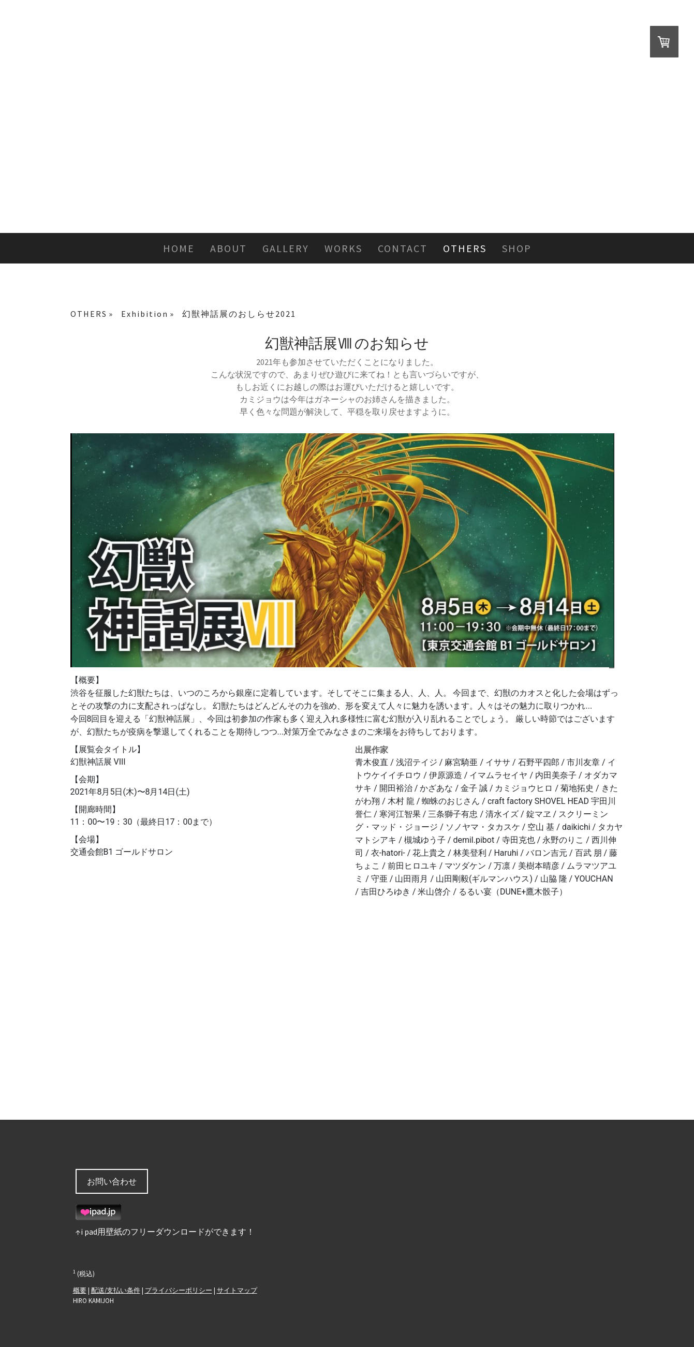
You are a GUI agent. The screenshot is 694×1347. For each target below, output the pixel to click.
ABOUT (228, 248)
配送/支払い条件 (115, 1290)
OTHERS (464, 248)
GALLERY (285, 248)
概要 (79, 1290)
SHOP (516, 248)
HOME (179, 248)
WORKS (343, 248)
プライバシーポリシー (178, 1290)
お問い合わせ (112, 1181)
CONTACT (402, 248)
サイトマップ (237, 1290)
